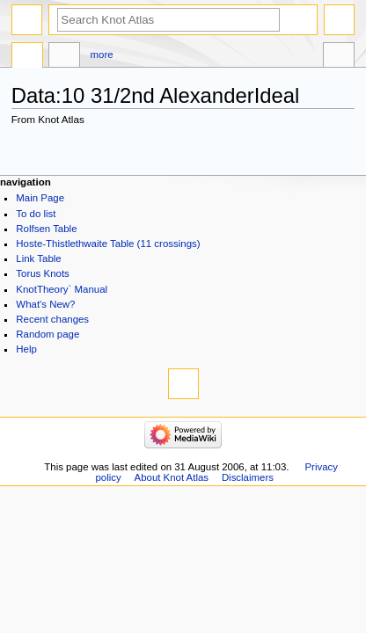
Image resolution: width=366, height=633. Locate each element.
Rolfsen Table (46, 228)
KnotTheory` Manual (61, 289)
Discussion (64, 57)
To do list (35, 213)
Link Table (38, 258)
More (102, 54)
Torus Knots (42, 273)
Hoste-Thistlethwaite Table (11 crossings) (108, 243)
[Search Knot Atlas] (168, 20)
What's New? (45, 304)
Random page (47, 334)
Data (27, 57)
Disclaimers (248, 477)
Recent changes (52, 319)
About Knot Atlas (172, 477)
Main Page (40, 198)
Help (26, 349)
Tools (339, 57)
